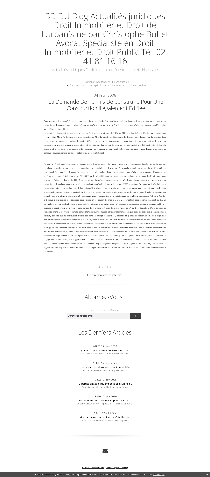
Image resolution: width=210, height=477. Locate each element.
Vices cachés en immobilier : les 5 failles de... (105, 424)
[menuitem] (62, 91)
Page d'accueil (83, 90)
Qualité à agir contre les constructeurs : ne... (105, 357)
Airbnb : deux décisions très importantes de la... (105, 407)
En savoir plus (158, 474)
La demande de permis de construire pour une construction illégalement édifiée (105, 111)
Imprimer (105, 273)
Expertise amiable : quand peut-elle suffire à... (105, 390)
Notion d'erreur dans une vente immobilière (105, 374)
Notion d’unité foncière (61, 90)
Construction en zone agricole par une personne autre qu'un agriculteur (129, 90)
